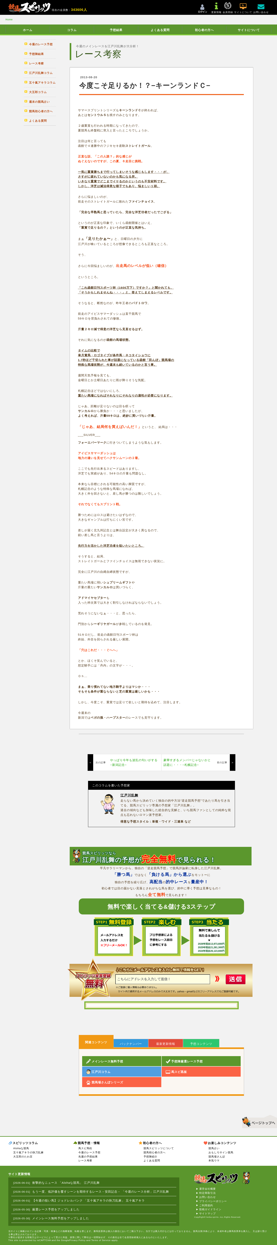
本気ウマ (214, 1160)
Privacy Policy (77, 1240)
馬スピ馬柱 (85, 1148)
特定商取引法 (207, 1192)
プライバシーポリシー (213, 1201)
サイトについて (249, 30)
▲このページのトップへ (258, 1121)
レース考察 (85, 1160)
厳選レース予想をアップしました (56, 1209)
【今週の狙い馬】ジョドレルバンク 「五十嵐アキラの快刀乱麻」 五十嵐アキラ (88, 1200)
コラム (72, 30)
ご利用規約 (206, 1205)
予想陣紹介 (150, 1156)
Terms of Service (101, 1240)
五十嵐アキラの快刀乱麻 (28, 1152)
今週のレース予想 (89, 1152)
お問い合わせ (207, 1197)
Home (9, 19)
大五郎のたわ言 (23, 1156)
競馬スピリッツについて (159, 1148)
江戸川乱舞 (129, 795)
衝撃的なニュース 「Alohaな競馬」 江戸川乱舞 (66, 1182)
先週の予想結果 (88, 1156)
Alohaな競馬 (21, 1148)
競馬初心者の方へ (155, 1152)
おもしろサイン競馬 (220, 1152)
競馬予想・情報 (89, 1143)
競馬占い (214, 1148)
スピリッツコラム (25, 1143)
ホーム (27, 30)
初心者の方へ (204, 30)
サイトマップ (207, 1213)
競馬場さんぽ (216, 1156)
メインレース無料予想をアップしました (60, 1218)
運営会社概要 (207, 1188)
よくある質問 (160, 30)
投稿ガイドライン (210, 1209)
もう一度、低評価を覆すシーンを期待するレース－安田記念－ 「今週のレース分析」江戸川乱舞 (100, 1191)
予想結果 (116, 30)
